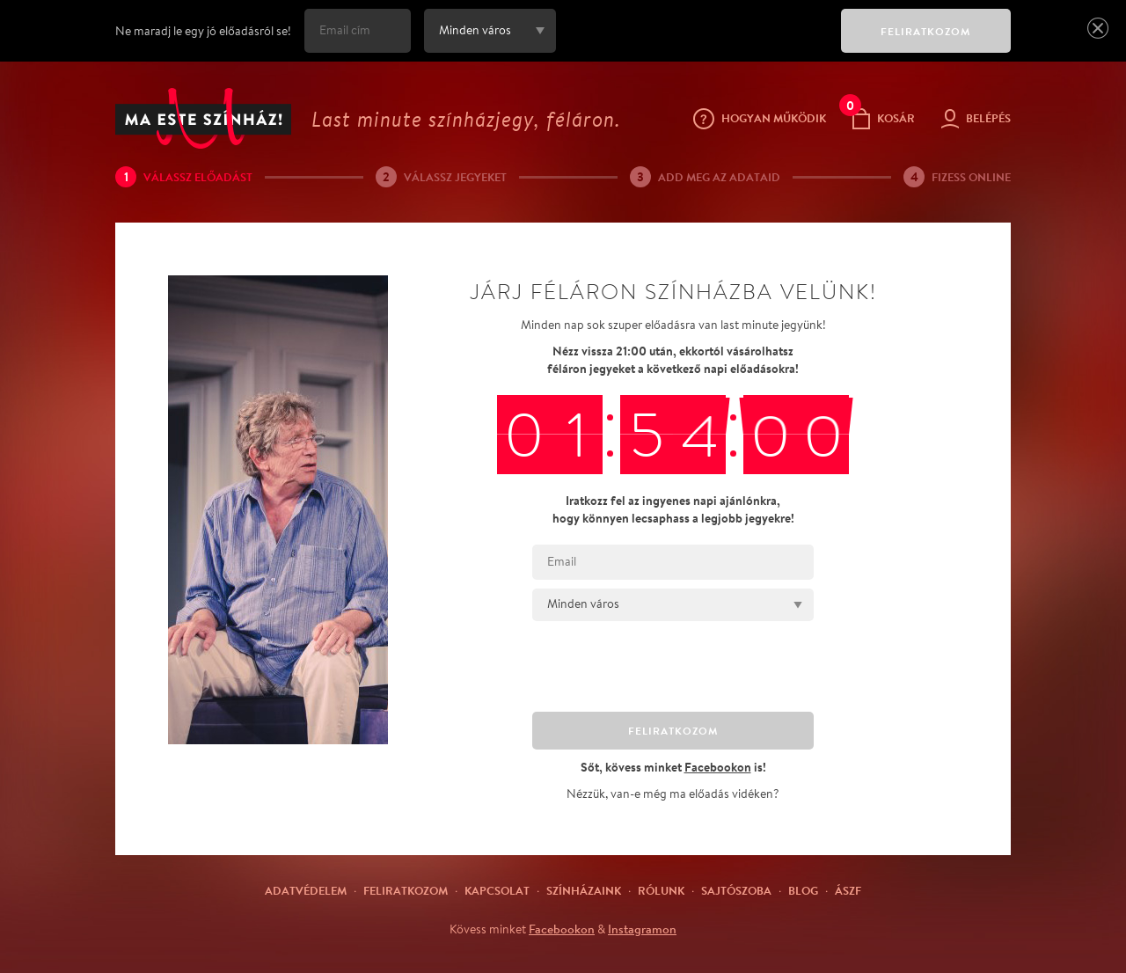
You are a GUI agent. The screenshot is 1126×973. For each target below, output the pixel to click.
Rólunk (661, 890)
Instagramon (642, 929)
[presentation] (694, 43)
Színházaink (583, 890)
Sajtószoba (736, 890)
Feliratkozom (405, 890)
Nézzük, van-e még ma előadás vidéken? (673, 793)
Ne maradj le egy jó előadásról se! (203, 31)
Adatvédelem (306, 890)
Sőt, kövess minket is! (673, 766)
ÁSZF (848, 890)
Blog (803, 890)
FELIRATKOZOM (926, 31)
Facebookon (562, 929)
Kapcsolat (497, 890)
